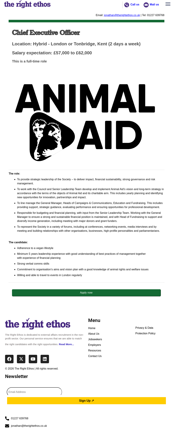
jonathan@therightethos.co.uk (122, 15)
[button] (169, 5)
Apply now (86, 292)
